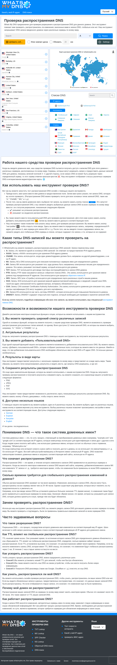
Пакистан (60, 149)
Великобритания (77, 143)
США (58, 152)
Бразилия (75, 129)
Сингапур (90, 149)
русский (98, 627)
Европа (104, 115)
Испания (105, 136)
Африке (74, 115)
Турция (104, 149)
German (9, 413)
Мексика (74, 146)
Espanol (9, 416)
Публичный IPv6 (88, 106)
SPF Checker (40, 638)
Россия (74, 149)
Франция (59, 143)
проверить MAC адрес (73, 637)
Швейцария (106, 129)
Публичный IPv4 (62, 106)
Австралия (60, 129)
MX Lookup (39, 633)
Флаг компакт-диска (39, 42)
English (9, 421)
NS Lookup (39, 642)
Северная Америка (60, 119)
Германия (75, 136)
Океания (75, 119)
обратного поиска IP (76, 275)
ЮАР (73, 152)
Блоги (66, 661)
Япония (59, 146)
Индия (104, 143)
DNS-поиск (27, 12)
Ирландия (90, 143)
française (9, 418)
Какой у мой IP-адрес (11, 12)
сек (71, 42)
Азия (88, 115)
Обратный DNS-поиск (44, 646)
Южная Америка (90, 119)
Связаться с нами (53, 661)
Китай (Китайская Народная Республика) (61, 136)
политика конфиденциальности (83, 661)
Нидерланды (106, 146)
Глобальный (61, 115)
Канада (89, 129)
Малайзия (90, 146)
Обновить (57, 42)
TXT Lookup (40, 629)
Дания (89, 136)
